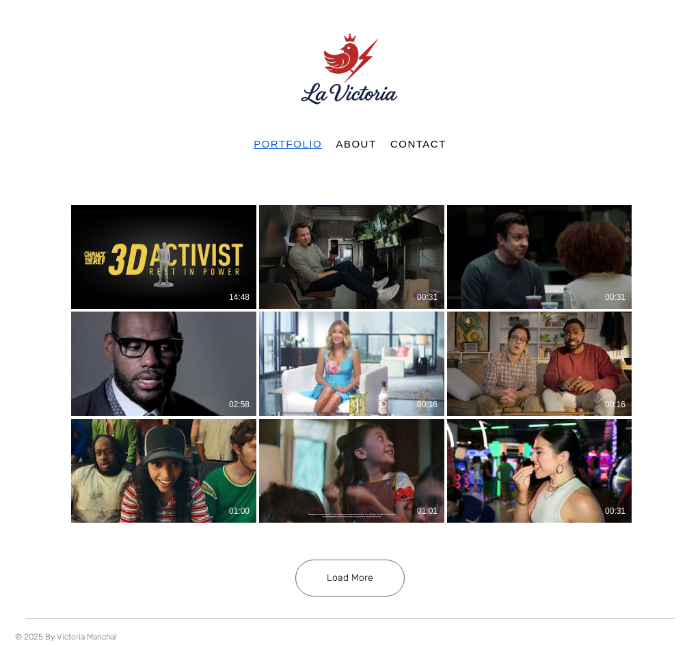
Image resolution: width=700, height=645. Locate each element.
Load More (350, 578)
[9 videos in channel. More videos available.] (350, 363)
